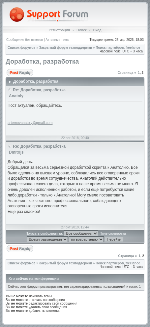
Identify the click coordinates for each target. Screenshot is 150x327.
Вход (97, 30)
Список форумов (22, 47)
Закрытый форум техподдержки (65, 47)
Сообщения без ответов (24, 40)
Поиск (81, 30)
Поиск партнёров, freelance (118, 47)
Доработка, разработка (42, 61)
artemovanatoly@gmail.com (30, 123)
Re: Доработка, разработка (39, 90)
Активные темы (57, 40)
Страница (126, 72)
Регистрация (59, 30)
